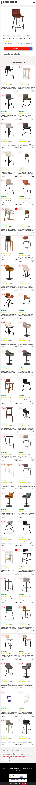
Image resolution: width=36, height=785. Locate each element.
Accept (24, 783)
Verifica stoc (22, 48)
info (16, 90)
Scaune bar (6, 759)
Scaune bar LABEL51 (19, 754)
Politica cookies (16, 783)
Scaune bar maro (7, 754)
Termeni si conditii (8, 768)
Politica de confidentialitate (21, 768)
